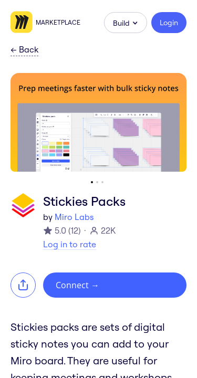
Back (24, 50)
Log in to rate (69, 244)
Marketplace (58, 22)
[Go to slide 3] (102, 182)
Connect (77, 285)
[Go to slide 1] (92, 182)
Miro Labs (74, 217)
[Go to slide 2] (97, 182)
